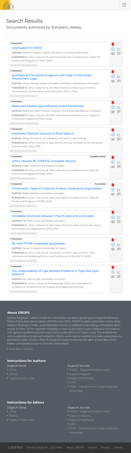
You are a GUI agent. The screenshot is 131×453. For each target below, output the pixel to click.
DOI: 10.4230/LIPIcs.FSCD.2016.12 (23, 96)
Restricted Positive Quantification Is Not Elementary (48, 106)
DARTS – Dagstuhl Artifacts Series (89, 369)
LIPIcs (12, 369)
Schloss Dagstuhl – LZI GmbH (44, 447)
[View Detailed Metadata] (113, 49)
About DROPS (75, 447)
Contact (118, 447)
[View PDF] (113, 44)
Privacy (105, 447)
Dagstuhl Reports (80, 374)
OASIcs (13, 374)
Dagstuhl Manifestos (81, 378)
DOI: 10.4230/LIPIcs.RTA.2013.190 (23, 233)
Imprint (92, 447)
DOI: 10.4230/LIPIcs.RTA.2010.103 (23, 292)
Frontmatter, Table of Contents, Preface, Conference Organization (57, 188)
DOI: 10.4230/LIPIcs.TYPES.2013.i (23, 206)
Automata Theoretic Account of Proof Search (43, 133)
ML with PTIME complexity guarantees (38, 243)
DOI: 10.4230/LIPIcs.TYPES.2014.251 (24, 123)
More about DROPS (21, 349)
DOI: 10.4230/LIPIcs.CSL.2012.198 (23, 261)
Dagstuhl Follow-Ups (21, 378)
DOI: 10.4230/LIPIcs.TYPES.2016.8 (23, 65)
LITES (72, 382)
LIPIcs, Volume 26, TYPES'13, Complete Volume (44, 161)
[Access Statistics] (119, 49)
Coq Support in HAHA (27, 47)
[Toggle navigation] (124, 4)
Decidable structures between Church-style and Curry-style (53, 216)
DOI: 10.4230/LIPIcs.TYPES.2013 (22, 178)
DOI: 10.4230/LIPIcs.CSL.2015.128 (23, 151)
